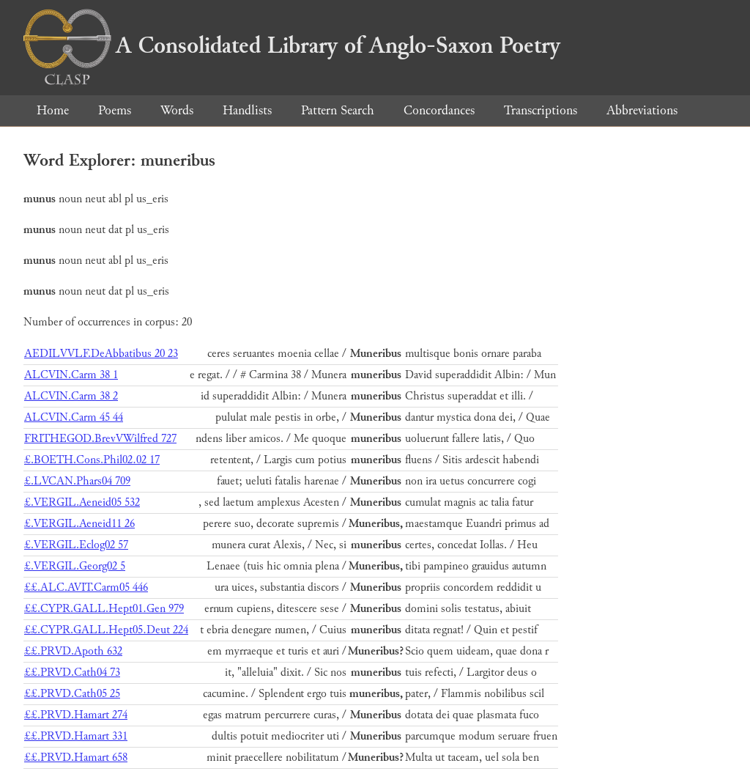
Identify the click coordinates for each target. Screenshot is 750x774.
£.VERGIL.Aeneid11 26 (79, 523)
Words (176, 110)
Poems (114, 110)
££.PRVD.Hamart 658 (75, 757)
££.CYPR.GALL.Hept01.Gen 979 (104, 608)
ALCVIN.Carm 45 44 (73, 417)
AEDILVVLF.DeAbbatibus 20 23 (101, 353)
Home (53, 110)
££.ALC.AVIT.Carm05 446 (86, 587)
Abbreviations (641, 110)
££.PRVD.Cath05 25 (72, 693)
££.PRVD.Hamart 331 (75, 736)
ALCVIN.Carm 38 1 (71, 374)
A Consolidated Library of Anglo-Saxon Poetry (291, 45)
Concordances (439, 110)
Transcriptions (540, 110)
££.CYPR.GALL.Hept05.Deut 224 (106, 630)
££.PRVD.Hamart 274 (75, 715)
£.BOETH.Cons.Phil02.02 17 (92, 460)
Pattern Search (337, 110)
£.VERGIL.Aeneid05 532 (82, 502)
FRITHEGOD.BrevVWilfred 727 (100, 438)
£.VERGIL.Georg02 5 (74, 566)
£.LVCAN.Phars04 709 (77, 481)
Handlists (247, 110)
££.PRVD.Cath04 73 (72, 672)
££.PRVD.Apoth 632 (73, 651)
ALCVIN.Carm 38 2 (71, 396)
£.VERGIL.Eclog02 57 (76, 545)
